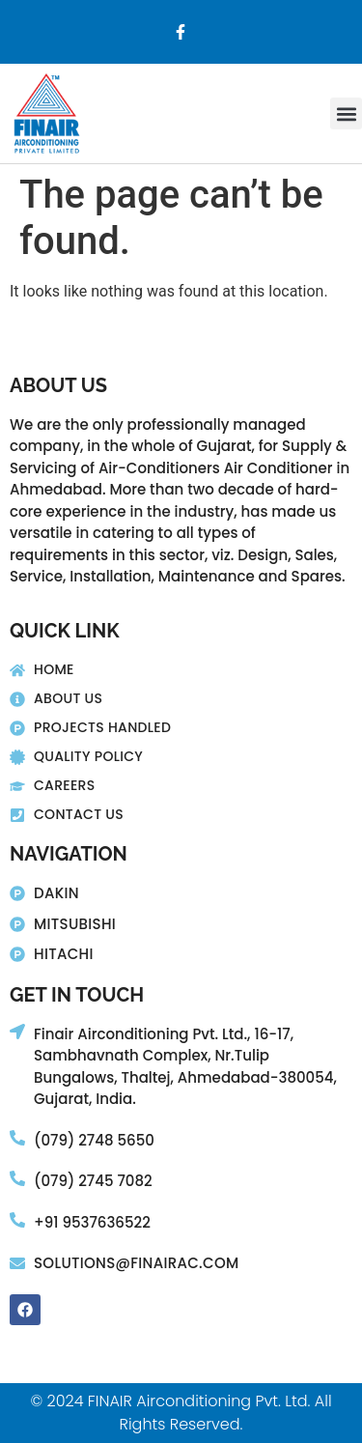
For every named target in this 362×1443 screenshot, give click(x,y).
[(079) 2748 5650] (17, 1138)
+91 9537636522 (92, 1222)
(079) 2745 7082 (93, 1181)
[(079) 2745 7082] (17, 1178)
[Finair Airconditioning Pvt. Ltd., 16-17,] (17, 1031)
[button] (346, 113)
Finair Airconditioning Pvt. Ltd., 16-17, (163, 1034)
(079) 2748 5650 (94, 1140)
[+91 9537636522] (17, 1220)
